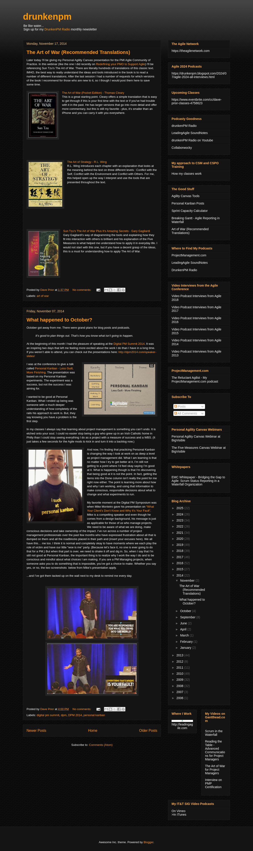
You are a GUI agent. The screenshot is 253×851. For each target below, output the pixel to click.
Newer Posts (36, 730)
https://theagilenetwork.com (190, 51)
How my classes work (187, 173)
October (186, 611)
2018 (180, 551)
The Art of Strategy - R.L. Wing (87, 162)
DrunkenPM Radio (57, 29)
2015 (180, 569)
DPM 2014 (75, 715)
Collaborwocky (182, 147)
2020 (180, 538)
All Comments (185, 413)
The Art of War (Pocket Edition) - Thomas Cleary (93, 92)
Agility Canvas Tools (185, 196)
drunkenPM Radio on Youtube (192, 140)
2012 (180, 661)
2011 (180, 667)
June (184, 623)
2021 (180, 532)
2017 (180, 557)
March (185, 635)
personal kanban (94, 715)
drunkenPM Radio (184, 126)
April (183, 629)
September (188, 617)
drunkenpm (47, 16)
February (186, 641)
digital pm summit (48, 715)
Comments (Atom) (100, 745)
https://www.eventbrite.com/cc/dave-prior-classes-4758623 (197, 101)
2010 (180, 673)
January (186, 647)
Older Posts (148, 730)
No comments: (82, 289)
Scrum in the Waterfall (214, 732)
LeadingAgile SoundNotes (190, 133)
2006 (180, 698)
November (187, 580)
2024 (180, 514)
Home (92, 730)
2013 (180, 655)
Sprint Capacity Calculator (190, 211)
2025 (180, 508)
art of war (43, 296)
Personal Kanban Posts (188, 203)
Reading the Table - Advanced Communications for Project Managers (215, 750)
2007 (180, 692)
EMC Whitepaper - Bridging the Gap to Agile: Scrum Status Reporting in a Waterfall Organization (198, 480)
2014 (180, 575)
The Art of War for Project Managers (215, 769)
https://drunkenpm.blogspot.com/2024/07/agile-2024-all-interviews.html (199, 75)
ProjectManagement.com (189, 255)
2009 (180, 679)
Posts (180, 406)
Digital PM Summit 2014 (129, 343)
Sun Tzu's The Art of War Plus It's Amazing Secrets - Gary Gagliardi (106, 231)
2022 (180, 526)
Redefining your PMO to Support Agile (120, 64)
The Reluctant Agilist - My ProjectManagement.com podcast (195, 379)
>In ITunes (179, 814)
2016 (180, 563)
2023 (180, 520)
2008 (180, 686)
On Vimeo (178, 811)
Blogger (148, 842)
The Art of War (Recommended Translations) (78, 52)
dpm (63, 715)
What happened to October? (59, 320)
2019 (180, 545)
